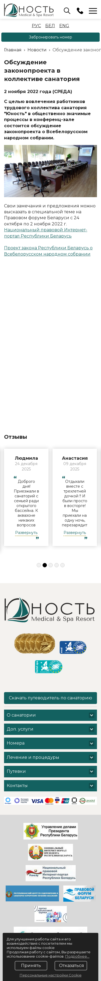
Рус (36, 25)
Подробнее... (77, 956)
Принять (31, 965)
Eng (64, 25)
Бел (50, 25)
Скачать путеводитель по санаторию (50, 697)
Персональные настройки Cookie (51, 975)
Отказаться (71, 965)
